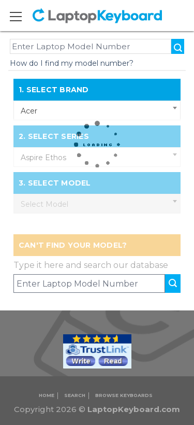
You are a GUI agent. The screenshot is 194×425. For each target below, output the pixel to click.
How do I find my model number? (71, 63)
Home (46, 395)
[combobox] (97, 110)
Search (74, 395)
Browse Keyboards (124, 395)
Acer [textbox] (29, 111)
